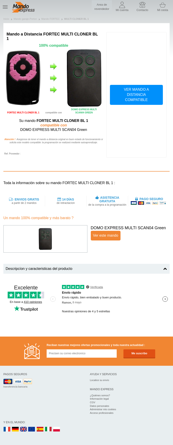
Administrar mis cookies (103, 409)
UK (23, 429)
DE (15, 429)
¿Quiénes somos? (100, 395)
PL (56, 429)
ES (40, 429)
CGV (92, 402)
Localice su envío (99, 380)
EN (31, 429)
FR (7, 429)
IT (48, 429)
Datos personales (99, 406)
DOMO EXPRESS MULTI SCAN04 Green (128, 228)
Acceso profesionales (102, 413)
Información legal (99, 398)
